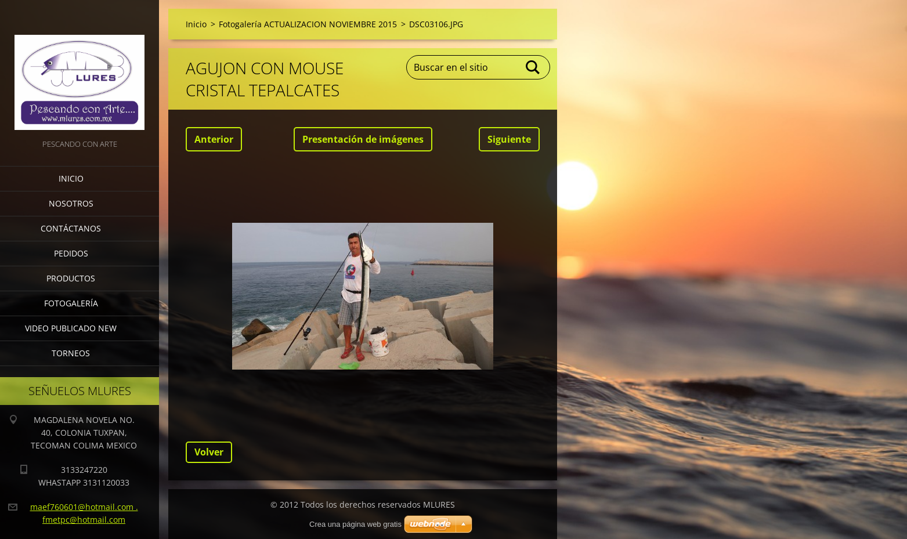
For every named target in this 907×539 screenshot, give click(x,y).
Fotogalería (71, 303)
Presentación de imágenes (363, 139)
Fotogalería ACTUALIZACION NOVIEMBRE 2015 (308, 24)
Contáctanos (71, 228)
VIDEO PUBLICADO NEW (71, 328)
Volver (208, 452)
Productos (70, 278)
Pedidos (71, 253)
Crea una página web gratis (355, 524)
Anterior (213, 139)
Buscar (533, 67)
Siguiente (509, 139)
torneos (71, 353)
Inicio (71, 178)
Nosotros (71, 203)
